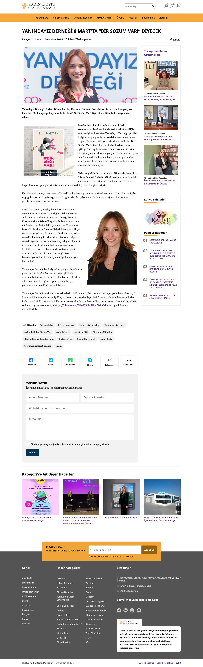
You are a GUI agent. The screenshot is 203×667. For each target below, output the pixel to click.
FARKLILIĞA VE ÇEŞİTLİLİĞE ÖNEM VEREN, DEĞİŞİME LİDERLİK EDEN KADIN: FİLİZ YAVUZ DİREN (163, 283)
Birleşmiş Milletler (102, 332)
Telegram (109, 362)
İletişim (163, 17)
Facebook (31, 362)
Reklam (26, 623)
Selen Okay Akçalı (86, 339)
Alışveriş (61, 578)
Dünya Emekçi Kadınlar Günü (39, 339)
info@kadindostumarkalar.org (135, 585)
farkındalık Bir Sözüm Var (37, 332)
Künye (25, 619)
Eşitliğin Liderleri (65, 605)
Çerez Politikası (146, 662)
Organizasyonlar (83, 17)
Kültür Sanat (63, 633)
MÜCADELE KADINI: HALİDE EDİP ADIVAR (162, 241)
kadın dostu (106, 339)
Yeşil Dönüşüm (92, 633)
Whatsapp (70, 362)
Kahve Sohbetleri (94, 619)
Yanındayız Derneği (114, 325)
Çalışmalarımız (61, 17)
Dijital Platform (64, 642)
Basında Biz (148, 17)
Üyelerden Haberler (95, 605)
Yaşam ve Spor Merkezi (68, 619)
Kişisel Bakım (63, 615)
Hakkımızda (41, 17)
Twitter (50, 362)
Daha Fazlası (129, 362)
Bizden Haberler (65, 592)
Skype (90, 362)
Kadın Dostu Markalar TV (69, 624)
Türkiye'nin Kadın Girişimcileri (65, 598)
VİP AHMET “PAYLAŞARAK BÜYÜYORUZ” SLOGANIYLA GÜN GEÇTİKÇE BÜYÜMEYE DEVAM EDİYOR (162, 254)
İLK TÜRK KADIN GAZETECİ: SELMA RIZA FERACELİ (162, 296)
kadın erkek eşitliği (89, 325)
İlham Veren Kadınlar (96, 610)
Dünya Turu (91, 624)
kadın (59, 345)
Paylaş (175, 39)
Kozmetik (61, 628)
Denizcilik (61, 637)
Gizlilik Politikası (165, 662)
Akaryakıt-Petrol (93, 578)
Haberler (37, 39)
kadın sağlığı (65, 339)
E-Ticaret (89, 596)
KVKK (178, 662)
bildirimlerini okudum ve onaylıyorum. (112, 556)
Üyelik (120, 17)
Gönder (33, 452)
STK (87, 642)
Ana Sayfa (27, 578)
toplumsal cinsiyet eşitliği (37, 345)
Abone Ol (149, 549)
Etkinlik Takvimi (93, 628)
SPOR (88, 637)
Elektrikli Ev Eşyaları (95, 601)
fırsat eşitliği (81, 332)
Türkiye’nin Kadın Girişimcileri (155, 53)
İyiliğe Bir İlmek (65, 583)
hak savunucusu (66, 325)
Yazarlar (132, 17)
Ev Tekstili (62, 587)
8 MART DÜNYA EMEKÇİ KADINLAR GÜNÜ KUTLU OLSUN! (161, 269)
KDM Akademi (104, 17)
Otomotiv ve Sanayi (95, 615)
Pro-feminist (46, 325)
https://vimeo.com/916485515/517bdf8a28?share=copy (86, 305)
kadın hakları (62, 332)
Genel (88, 592)
